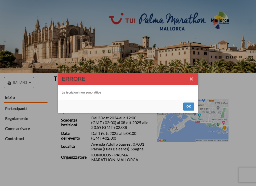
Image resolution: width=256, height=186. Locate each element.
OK (188, 106)
